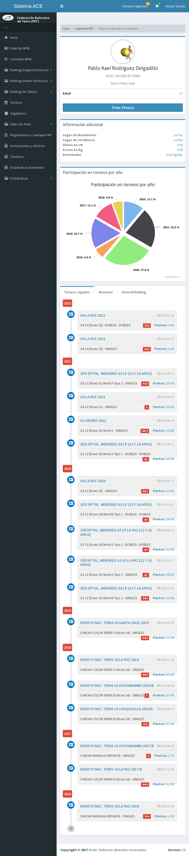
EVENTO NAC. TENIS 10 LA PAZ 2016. (110, 806)
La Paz (178, 135)
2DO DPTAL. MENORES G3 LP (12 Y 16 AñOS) (116, 373)
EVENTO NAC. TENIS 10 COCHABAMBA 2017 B (117, 745)
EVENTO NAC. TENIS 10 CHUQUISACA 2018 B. (117, 708)
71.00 (157, 637)
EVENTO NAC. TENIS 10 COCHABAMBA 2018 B (117, 685)
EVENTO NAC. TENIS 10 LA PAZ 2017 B (111, 769)
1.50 (158, 816)
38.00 (158, 459)
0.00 (180, 145)
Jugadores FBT (84, 28)
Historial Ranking (134, 292)
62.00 (157, 674)
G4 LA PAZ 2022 (92, 315)
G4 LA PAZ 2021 (92, 396)
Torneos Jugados (77, 292)
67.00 (159, 695)
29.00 (157, 383)
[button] (62, 6)
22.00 (157, 784)
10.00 (157, 491)
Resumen (106, 292)
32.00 (158, 549)
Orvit (93, 850)
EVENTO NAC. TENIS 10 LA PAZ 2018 (109, 659)
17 (181, 93)
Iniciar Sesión (175, 6)
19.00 (157, 430)
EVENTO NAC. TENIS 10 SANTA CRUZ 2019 (114, 622)
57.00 (158, 724)
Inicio (66, 28)
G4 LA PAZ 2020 (92, 480)
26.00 (158, 519)
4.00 (158, 325)
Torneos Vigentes (136, 5)
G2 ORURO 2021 (93, 420)
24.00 (159, 407)
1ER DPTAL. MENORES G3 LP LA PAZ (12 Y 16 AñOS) (116, 532)
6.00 (158, 348)
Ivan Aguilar (174, 154)
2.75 (160, 755)
